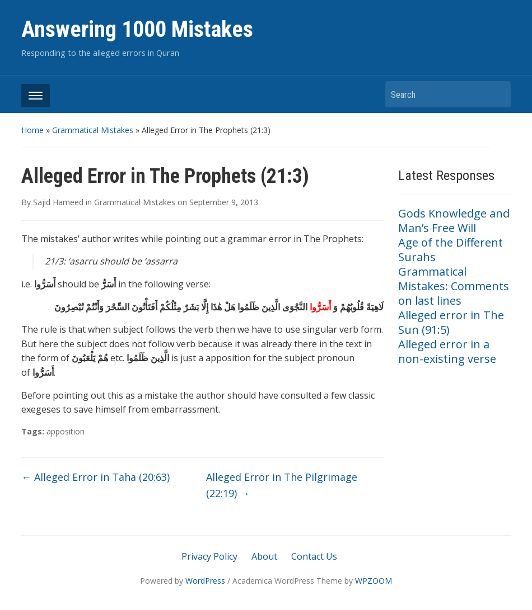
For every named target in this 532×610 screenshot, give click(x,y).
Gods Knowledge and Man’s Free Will (454, 220)
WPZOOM (373, 580)
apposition (65, 431)
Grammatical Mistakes (92, 130)
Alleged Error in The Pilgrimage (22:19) (281, 485)
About (264, 556)
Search (496, 94)
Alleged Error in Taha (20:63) (95, 477)
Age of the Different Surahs (450, 249)
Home (32, 130)
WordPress (205, 580)
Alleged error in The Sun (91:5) (451, 322)
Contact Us (314, 556)
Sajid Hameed (58, 202)
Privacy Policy (209, 556)
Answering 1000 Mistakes (137, 29)
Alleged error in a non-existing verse (447, 351)
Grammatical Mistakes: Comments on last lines (453, 286)
